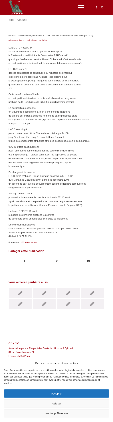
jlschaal (44, 40)
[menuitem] (79, 7)
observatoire (31, 242)
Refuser (56, 403)
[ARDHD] (47, 7)
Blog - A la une (18, 19)
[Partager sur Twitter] (56, 261)
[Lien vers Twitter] (101, 7)
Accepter (56, 393)
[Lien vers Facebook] (96, 7)
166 (22, 242)
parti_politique (32, 40)
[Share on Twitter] (88, 261)
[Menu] (79, 7)
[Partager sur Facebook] (25, 261)
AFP (24, 40)
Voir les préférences (57, 413)
